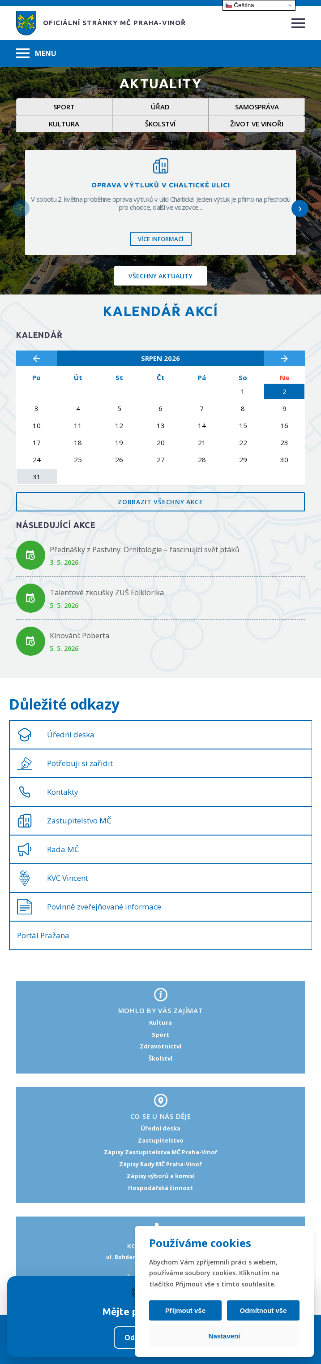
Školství (160, 123)
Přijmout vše (185, 1310)
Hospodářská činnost (160, 1188)
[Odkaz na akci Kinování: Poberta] (30, 641)
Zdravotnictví (160, 1046)
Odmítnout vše (263, 1310)
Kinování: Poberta (79, 636)
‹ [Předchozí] (21, 208)
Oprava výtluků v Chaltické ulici (160, 185)
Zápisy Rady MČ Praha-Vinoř (160, 1164)
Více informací (161, 239)
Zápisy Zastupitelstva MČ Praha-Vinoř (161, 1152)
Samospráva (257, 106)
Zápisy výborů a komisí (161, 1176)
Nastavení (224, 1336)
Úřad (160, 106)
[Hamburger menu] (298, 23)
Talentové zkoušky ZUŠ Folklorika (107, 593)
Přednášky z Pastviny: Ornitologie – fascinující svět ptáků (145, 549)
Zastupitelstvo (161, 1140)
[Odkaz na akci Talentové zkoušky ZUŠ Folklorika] (30, 598)
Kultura (64, 123)
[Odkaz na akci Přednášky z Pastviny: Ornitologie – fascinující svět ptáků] (30, 555)
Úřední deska (160, 1128)
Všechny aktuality (160, 276)
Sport (64, 106)
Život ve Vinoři (256, 123)
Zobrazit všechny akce (160, 502)
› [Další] (300, 208)
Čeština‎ (239, 5)
